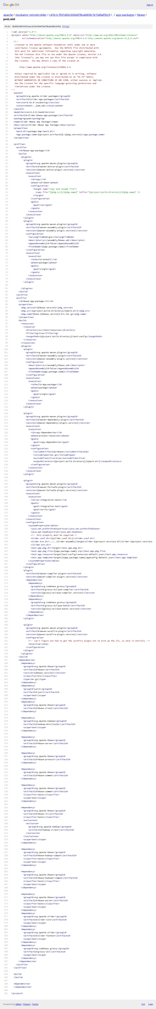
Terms (35, 1004)
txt (143, 1004)
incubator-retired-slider (31, 15)
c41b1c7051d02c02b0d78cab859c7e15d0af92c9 (79, 15)
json (150, 1004)
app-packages (125, 15)
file (65, 26)
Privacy (26, 1004)
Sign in (150, 4)
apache (8, 15)
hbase (141, 15)
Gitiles (18, 1004)
